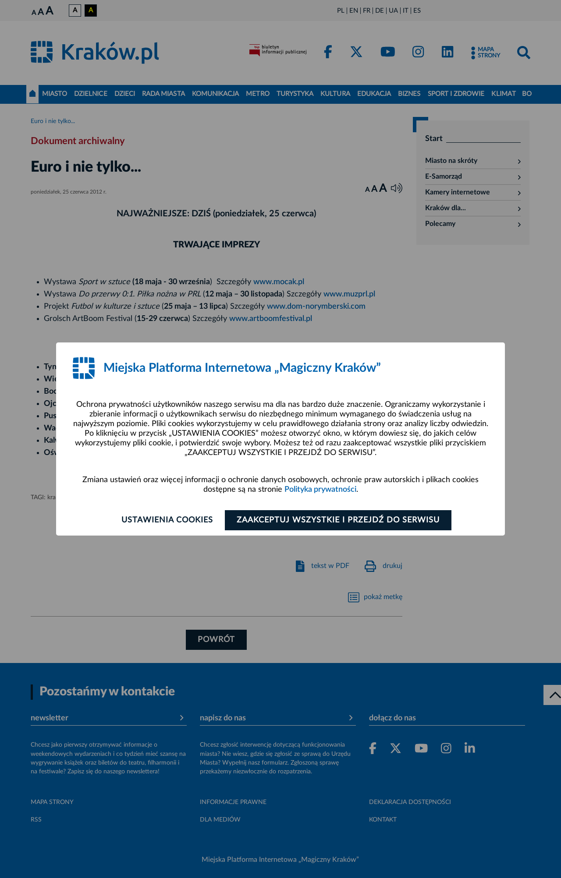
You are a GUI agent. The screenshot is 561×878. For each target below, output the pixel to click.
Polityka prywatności (320, 490)
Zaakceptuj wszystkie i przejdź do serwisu (338, 520)
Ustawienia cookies (167, 520)
